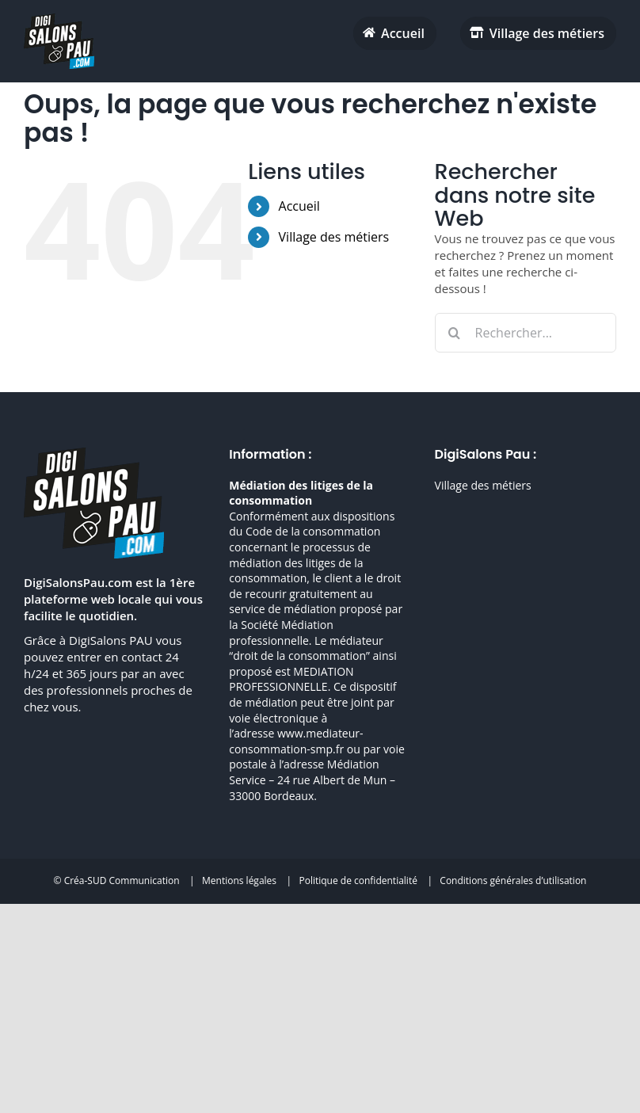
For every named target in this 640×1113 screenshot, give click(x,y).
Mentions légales (239, 880)
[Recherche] (454, 333)
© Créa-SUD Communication (117, 880)
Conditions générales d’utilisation (513, 880)
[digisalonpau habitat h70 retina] (59, 19)
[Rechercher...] (525, 333)
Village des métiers (334, 237)
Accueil (299, 206)
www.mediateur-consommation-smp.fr (296, 741)
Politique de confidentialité (358, 880)
